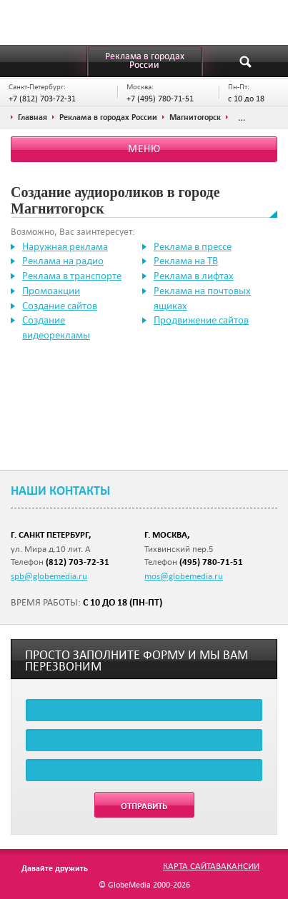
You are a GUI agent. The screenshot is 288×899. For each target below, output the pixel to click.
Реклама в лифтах (194, 275)
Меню (144, 148)
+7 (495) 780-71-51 (160, 98)
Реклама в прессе (193, 246)
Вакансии (237, 865)
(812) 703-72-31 (77, 562)
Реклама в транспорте (71, 275)
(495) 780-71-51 (211, 562)
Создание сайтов (59, 305)
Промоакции (51, 290)
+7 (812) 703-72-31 (42, 98)
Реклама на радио (63, 260)
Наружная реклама (65, 246)
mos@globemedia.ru (183, 575)
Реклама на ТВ (186, 260)
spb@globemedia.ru (49, 575)
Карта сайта (189, 865)
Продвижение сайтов (201, 319)
